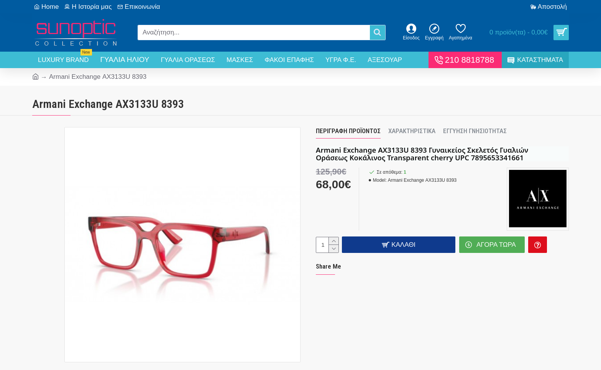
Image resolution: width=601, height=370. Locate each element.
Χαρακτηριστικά (411, 131)
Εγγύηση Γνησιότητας (475, 131)
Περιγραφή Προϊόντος (348, 131)
